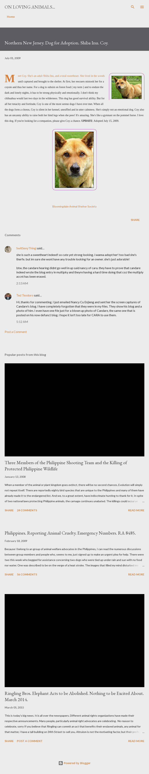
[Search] (132, 7)
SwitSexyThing (26, 248)
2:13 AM (22, 283)
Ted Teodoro (24, 295)
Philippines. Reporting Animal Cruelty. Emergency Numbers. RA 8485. (70, 533)
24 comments (27, 510)
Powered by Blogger (74, 763)
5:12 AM (22, 321)
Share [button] (135, 219)
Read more (136, 510)
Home (11, 16)
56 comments (27, 574)
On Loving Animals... (30, 7)
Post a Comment (16, 331)
